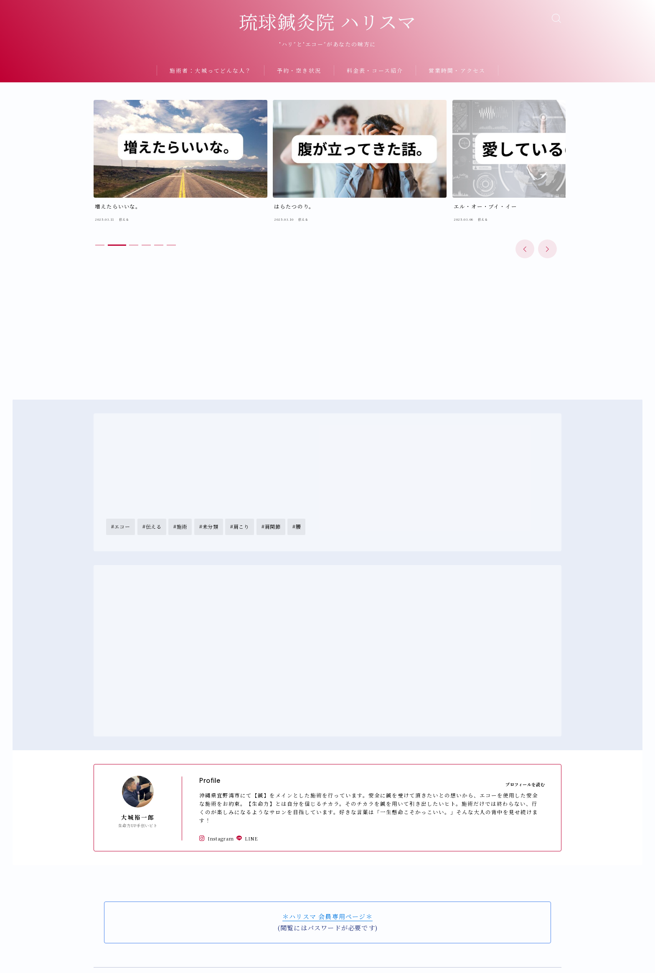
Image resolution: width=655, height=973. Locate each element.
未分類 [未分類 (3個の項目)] (210, 506)
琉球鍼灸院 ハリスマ (327, 30)
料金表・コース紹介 (375, 85)
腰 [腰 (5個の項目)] (298, 506)
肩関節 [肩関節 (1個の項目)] (273, 506)
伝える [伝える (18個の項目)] (153, 506)
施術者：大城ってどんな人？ (210, 85)
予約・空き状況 (299, 85)
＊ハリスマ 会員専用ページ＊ (327, 897)
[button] (524, 228)
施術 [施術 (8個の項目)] (182, 506)
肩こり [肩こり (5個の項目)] (241, 506)
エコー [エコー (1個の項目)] (122, 506)
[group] (149, 159)
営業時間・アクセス (457, 85)
